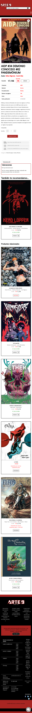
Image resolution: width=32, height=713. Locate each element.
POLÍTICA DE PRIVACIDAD (26, 615)
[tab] (6, 162)
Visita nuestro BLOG (28, 681)
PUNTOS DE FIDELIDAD (5, 613)
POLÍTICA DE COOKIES (26, 618)
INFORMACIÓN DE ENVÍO (16, 615)
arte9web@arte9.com (16, 675)
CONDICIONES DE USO (27, 612)
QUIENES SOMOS (16, 608)
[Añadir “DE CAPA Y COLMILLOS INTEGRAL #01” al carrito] (16, 587)
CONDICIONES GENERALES (26, 609)
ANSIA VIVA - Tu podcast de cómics (27, 676)
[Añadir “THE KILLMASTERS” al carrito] (16, 352)
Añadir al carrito (12, 136)
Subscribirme (16, 634)
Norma (18, 152)
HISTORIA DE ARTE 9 (5, 620)
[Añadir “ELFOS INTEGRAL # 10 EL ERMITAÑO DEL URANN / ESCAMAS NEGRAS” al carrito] (16, 530)
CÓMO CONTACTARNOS (16, 612)
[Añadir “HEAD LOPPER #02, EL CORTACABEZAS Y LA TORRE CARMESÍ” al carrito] (16, 235)
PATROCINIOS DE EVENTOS (5, 617)
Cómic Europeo (9, 152)
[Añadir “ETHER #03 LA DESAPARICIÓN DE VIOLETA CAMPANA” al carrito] (16, 414)
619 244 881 (14, 687)
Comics (15, 152)
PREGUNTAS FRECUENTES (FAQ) (5, 610)
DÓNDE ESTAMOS (16, 610)
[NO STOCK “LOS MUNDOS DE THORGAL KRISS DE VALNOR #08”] (16, 295)
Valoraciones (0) (6, 162)
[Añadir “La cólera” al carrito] (16, 471)
